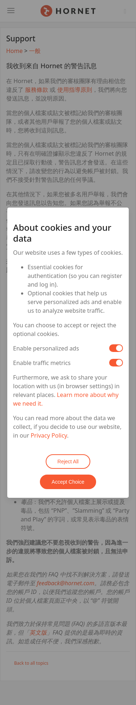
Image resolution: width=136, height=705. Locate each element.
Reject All (67, 461)
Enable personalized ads (46, 348)
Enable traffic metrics (42, 363)
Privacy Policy (49, 435)
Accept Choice (67, 482)
